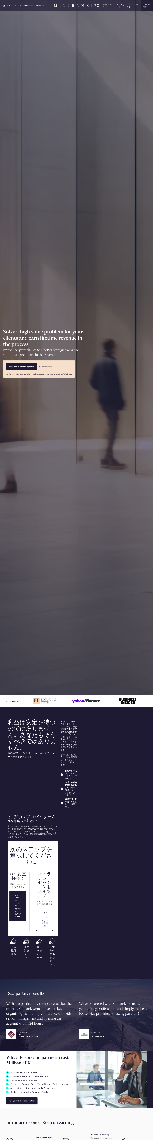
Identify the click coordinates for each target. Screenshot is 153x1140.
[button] (7, 5)
